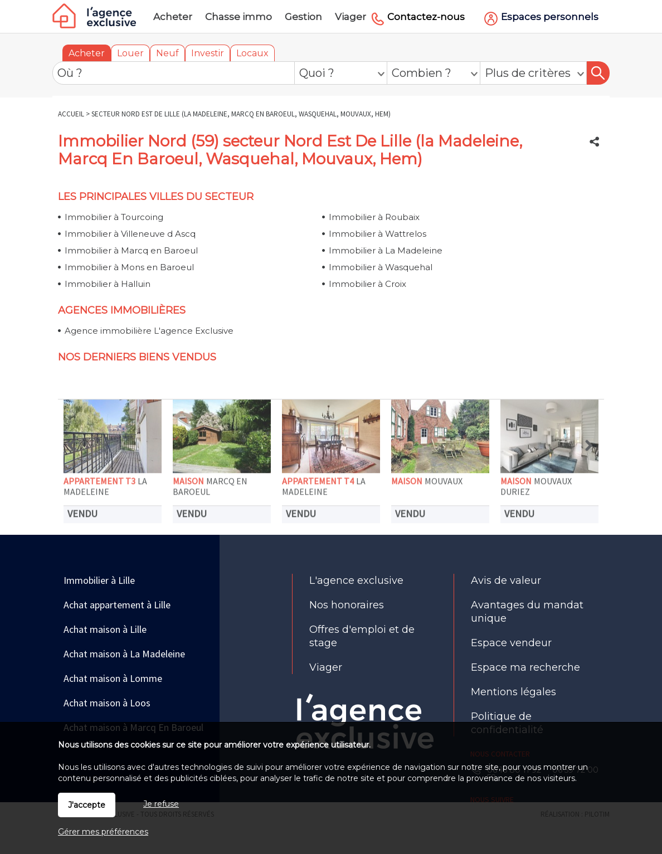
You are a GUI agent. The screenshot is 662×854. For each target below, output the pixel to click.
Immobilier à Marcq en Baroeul (131, 250)
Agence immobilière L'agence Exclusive (149, 330)
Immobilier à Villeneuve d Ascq (130, 233)
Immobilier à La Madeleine (385, 250)
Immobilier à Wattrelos (377, 233)
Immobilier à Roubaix (374, 217)
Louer (130, 53)
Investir (207, 53)
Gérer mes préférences (103, 832)
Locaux (252, 53)
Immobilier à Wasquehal (380, 267)
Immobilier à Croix (367, 284)
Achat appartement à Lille (117, 604)
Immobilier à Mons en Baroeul (129, 267)
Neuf (167, 53)
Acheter (87, 53)
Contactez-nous (426, 16)
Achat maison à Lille (105, 629)
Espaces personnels (549, 16)
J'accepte (86, 805)
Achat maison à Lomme (113, 678)
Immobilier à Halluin (107, 284)
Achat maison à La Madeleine (124, 653)
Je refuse (161, 804)
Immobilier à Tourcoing (114, 217)
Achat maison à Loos (107, 702)
